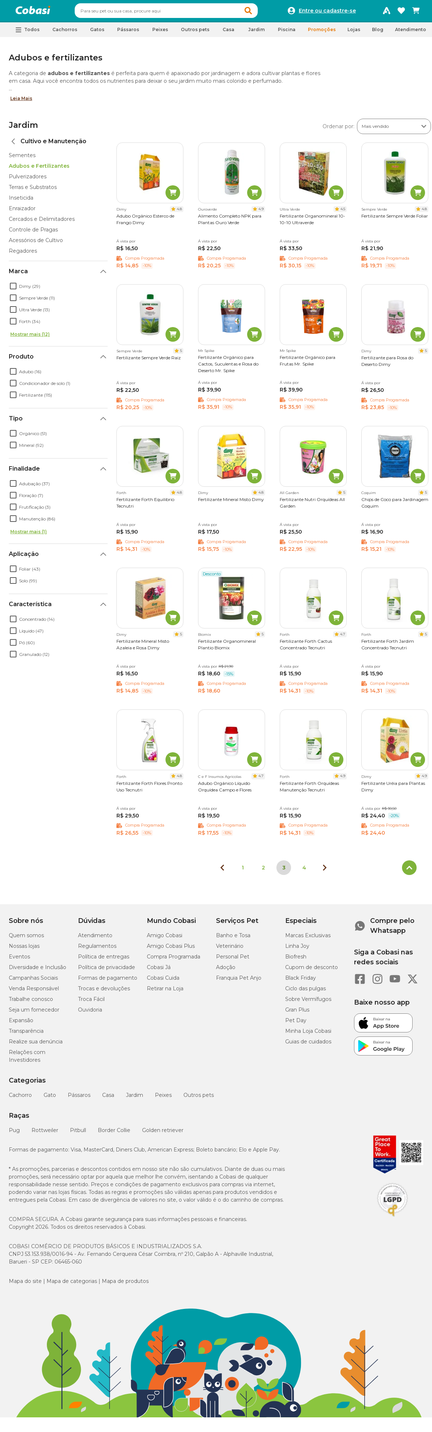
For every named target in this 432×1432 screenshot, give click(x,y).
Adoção (225, 970)
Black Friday (300, 981)
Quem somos (26, 938)
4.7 (342, 637)
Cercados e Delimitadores (42, 222)
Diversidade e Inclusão (37, 970)
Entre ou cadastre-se (327, 12)
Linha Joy (297, 949)
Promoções (322, 33)
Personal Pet (232, 960)
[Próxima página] (324, 871)
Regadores (23, 254)
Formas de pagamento (107, 981)
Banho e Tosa (233, 938)
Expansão (21, 1023)
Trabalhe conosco (31, 1002)
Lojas (353, 33)
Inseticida (21, 201)
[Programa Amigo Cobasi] (386, 12)
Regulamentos (97, 949)
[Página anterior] (222, 871)
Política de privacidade (106, 970)
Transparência (26, 1034)
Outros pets (198, 1098)
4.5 (342, 212)
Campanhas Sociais (33, 981)
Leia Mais (21, 101)
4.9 (261, 212)
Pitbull (78, 1133)
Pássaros (79, 1098)
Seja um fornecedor (34, 1013)
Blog (377, 33)
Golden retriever (162, 1133)
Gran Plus (297, 1013)
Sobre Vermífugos (308, 1002)
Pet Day (295, 1023)
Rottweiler (44, 1133)
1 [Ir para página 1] (243, 871)
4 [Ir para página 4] (304, 871)
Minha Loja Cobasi (308, 1034)
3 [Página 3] (284, 871)
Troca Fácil (91, 1002)
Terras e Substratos (33, 190)
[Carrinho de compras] (415, 12)
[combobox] (180, 12)
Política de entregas (103, 960)
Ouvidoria (90, 1013)
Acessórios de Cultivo (36, 243)
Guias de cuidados (308, 1045)
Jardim (23, 128)
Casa (108, 1098)
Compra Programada (173, 960)
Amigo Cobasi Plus (171, 949)
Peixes (163, 1098)
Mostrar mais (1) (28, 535)
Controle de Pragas (33, 233)
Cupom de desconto (311, 970)
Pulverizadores (27, 180)
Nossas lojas (24, 949)
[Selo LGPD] (392, 1220)
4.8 (179, 212)
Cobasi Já (159, 970)
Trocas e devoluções (104, 991)
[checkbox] (13, 289)
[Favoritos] (401, 12)
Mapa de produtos (125, 1284)
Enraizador (22, 211)
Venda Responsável (34, 991)
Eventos (19, 960)
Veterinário (229, 949)
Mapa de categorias (71, 1284)
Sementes (22, 158)
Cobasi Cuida (163, 981)
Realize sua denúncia (36, 1045)
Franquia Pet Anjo (238, 981)
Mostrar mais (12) (30, 337)
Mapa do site (25, 1284)
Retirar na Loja (165, 991)
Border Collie (114, 1133)
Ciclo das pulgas (305, 991)
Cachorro (20, 1098)
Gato (50, 1098)
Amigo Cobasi (164, 938)
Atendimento (410, 33)
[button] (262, 12)
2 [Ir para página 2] (263, 871)
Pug (14, 1133)
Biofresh (295, 960)
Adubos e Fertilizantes (39, 169)
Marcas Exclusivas (308, 938)
